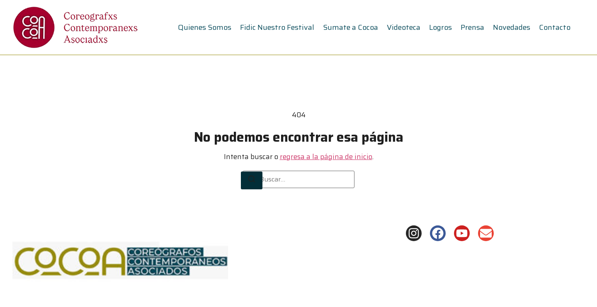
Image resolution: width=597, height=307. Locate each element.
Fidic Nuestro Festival (277, 27)
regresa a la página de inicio (326, 156)
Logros (440, 27)
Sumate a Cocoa (350, 27)
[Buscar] (251, 181)
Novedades (511, 27)
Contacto (554, 27)
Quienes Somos (204, 27)
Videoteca (403, 27)
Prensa (472, 27)
